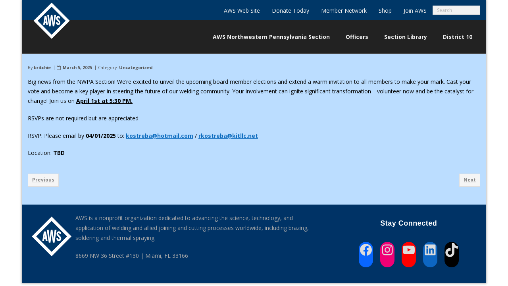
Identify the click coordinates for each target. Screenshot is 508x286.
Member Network (344, 10)
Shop (385, 10)
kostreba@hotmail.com (159, 135)
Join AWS (415, 10)
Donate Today (290, 10)
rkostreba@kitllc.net (228, 135)
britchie (42, 67)
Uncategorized (135, 67)
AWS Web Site (242, 10)
